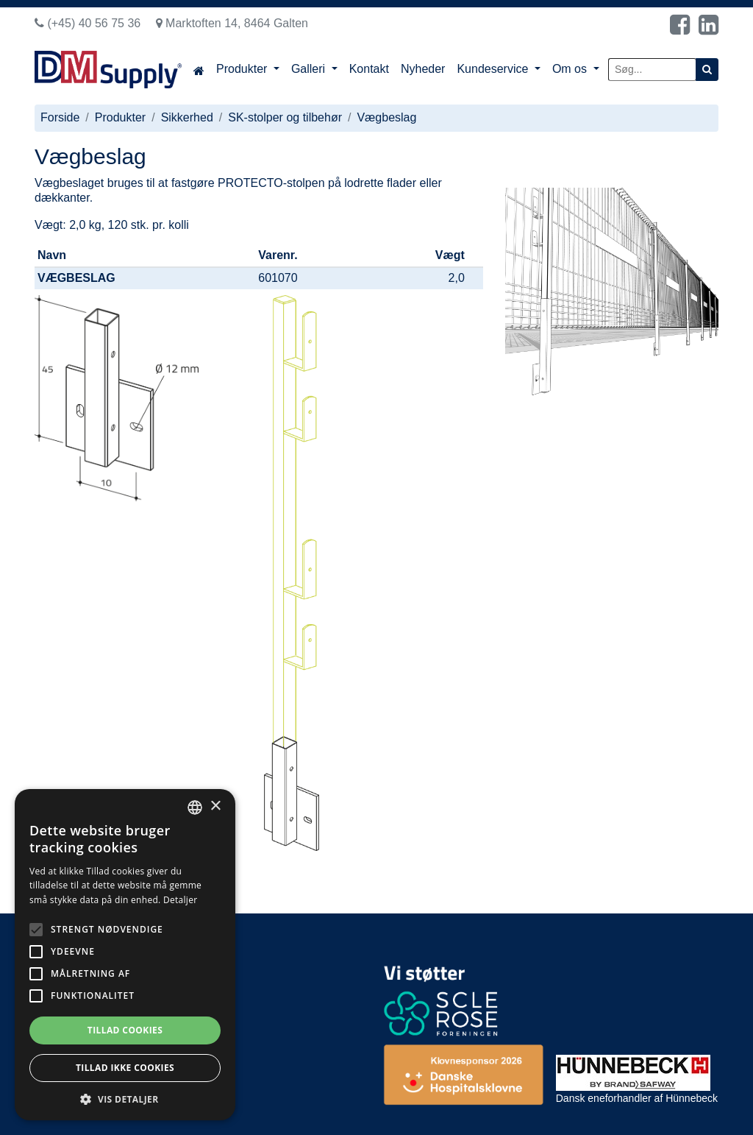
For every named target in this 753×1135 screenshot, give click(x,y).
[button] (125, 1099)
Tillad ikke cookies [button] (125, 1067)
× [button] (215, 806)
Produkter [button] (243, 69)
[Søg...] (652, 69)
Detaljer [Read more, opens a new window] (180, 900)
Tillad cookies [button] (125, 1030)
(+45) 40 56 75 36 (87, 23)
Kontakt (369, 69)
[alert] (125, 954)
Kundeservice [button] (494, 69)
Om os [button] (571, 69)
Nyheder (423, 69)
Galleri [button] (310, 69)
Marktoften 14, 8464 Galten (232, 23)
